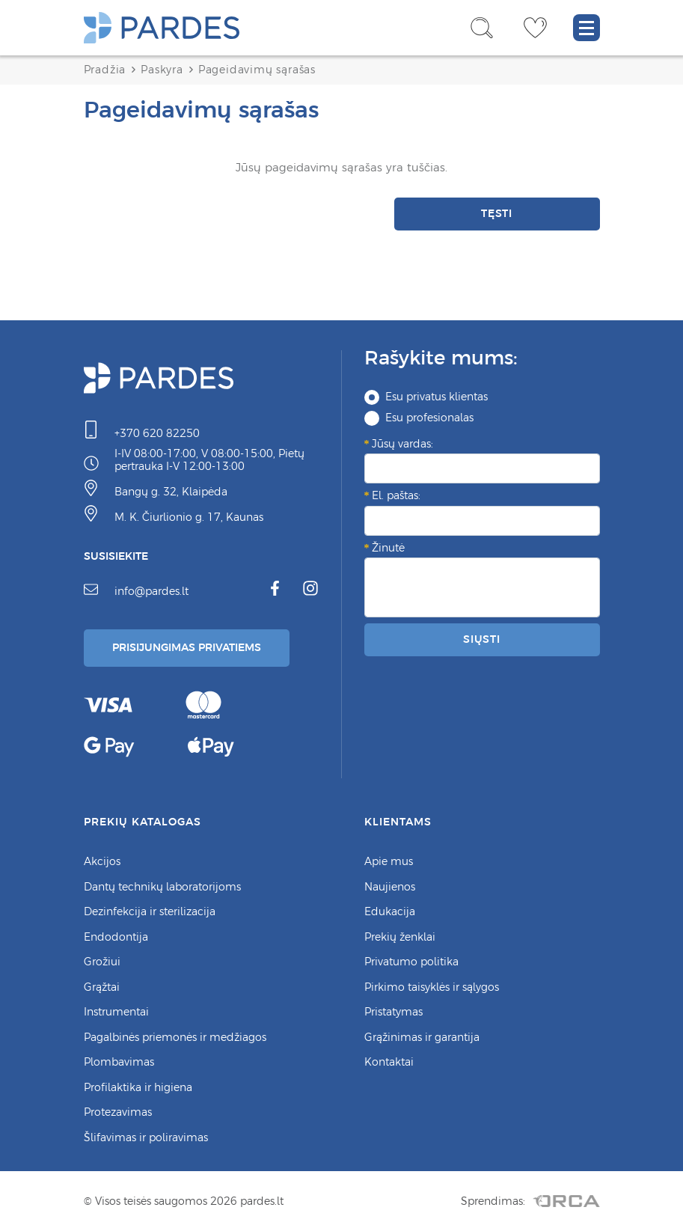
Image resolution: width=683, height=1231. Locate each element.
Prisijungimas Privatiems (186, 647)
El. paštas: (396, 495)
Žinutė (388, 548)
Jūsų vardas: (402, 444)
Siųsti (481, 639)
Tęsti (497, 213)
